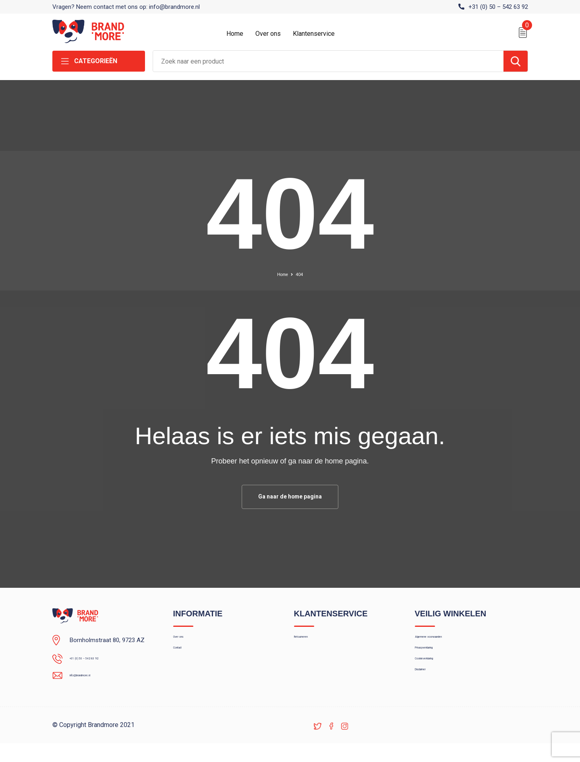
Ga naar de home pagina (290, 498)
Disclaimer (428, 694)
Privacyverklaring (437, 660)
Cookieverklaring (436, 677)
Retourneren (310, 643)
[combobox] (328, 61)
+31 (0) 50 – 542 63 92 (498, 6)
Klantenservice (314, 33)
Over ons (268, 33)
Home (234, 33)
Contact (184, 660)
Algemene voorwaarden (446, 643)
